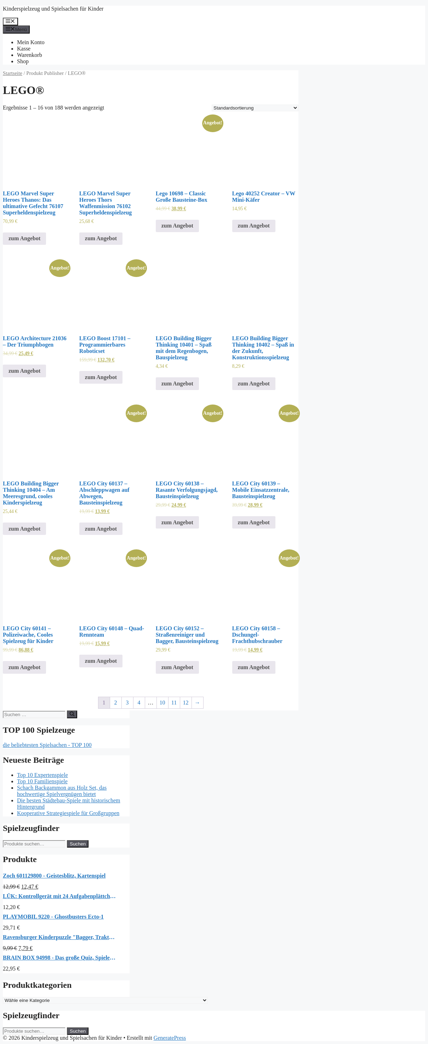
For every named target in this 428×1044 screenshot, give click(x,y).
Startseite (12, 73)
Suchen (78, 844)
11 (174, 703)
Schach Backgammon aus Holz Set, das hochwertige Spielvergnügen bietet (62, 791)
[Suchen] (72, 714)
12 (186, 703)
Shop (23, 61)
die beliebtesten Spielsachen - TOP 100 (47, 745)
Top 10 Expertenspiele (42, 775)
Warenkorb (29, 55)
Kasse (23, 49)
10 (162, 703)
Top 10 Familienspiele (42, 781)
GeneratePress (170, 1038)
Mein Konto (31, 42)
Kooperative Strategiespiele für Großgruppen (68, 813)
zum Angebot (24, 238)
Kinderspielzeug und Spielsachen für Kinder (53, 9)
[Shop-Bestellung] (255, 108)
